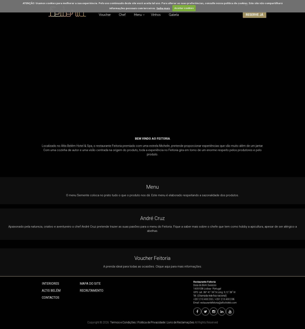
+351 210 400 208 (224, 299)
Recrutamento (91, 290)
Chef (122, 15)
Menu (138, 15)
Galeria (174, 15)
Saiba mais (163, 8)
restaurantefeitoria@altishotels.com (218, 302)
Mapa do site (90, 283)
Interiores (50, 283)
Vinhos (156, 15)
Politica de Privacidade (151, 322)
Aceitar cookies (184, 8)
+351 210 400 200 (203, 299)
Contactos (50, 297)
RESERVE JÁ (254, 15)
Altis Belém (51, 290)
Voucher (105, 15)
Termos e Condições (123, 322)
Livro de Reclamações (180, 322)
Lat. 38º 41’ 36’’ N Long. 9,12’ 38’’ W (217, 292)
